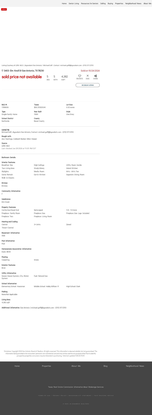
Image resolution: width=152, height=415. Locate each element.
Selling (103, 3)
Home (64, 3)
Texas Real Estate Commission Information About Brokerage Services (76, 387)
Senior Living (74, 3)
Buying (110, 3)
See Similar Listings (88, 85)
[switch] (80, 78)
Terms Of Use (44, 395)
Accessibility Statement (80, 395)
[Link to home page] (14, 3)
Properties (119, 3)
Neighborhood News (133, 3)
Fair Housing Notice (104, 395)
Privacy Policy (60, 395)
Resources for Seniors (89, 3)
